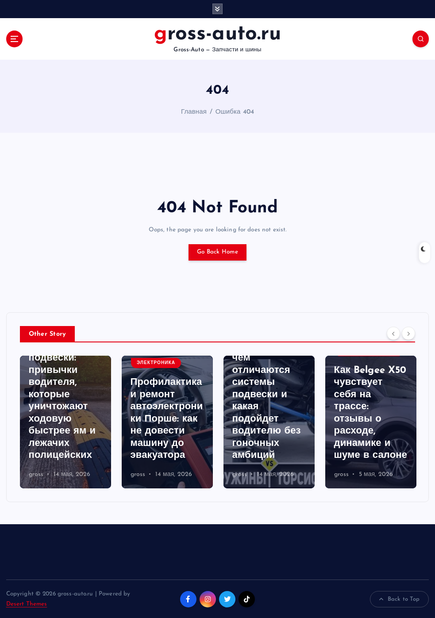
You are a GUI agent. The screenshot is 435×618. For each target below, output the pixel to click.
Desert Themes (26, 604)
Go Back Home (217, 252)
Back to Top (399, 599)
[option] (65, 422)
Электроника (156, 363)
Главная (194, 112)
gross (36, 474)
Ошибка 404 (235, 112)
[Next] (408, 333)
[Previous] (393, 333)
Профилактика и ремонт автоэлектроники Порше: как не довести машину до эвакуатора (167, 419)
